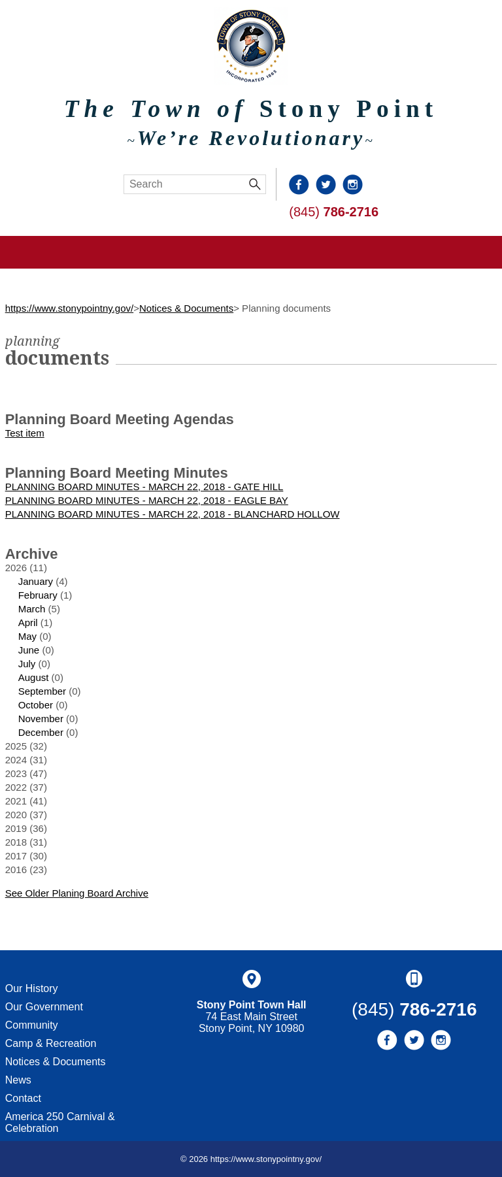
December (40, 732)
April (28, 622)
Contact (23, 1098)
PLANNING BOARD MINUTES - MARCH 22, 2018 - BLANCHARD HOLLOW (172, 514)
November (40, 718)
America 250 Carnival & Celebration (60, 1122)
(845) (333, 212)
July (27, 663)
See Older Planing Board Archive (76, 893)
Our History (31, 988)
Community (31, 1025)
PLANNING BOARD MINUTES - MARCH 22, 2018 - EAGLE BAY (146, 500)
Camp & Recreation (51, 1043)
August (33, 677)
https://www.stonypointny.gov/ (69, 308)
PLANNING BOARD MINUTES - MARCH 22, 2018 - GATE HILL (144, 486)
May (27, 636)
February (38, 595)
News (18, 1080)
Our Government (44, 1006)
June (29, 649)
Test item (24, 433)
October (35, 704)
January (35, 581)
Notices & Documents (186, 308)
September (42, 691)
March (32, 608)
